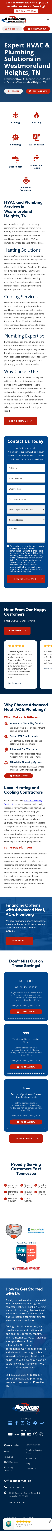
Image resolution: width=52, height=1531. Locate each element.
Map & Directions (17, 1502)
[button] (48, 20)
